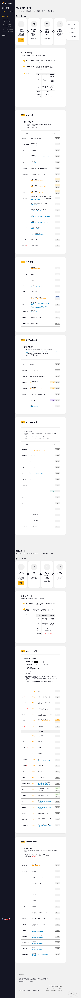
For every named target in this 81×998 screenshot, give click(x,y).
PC (4, 11)
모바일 (11, 11)
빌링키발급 (5, 16)
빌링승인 (4, 35)
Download (21, 40)
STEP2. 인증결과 (7, 26)
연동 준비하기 (6, 21)
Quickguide (5, 19)
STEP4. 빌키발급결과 (8, 31)
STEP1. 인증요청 (7, 24)
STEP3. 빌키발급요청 (8, 29)
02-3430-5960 (59, 985)
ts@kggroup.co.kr (58, 986)
